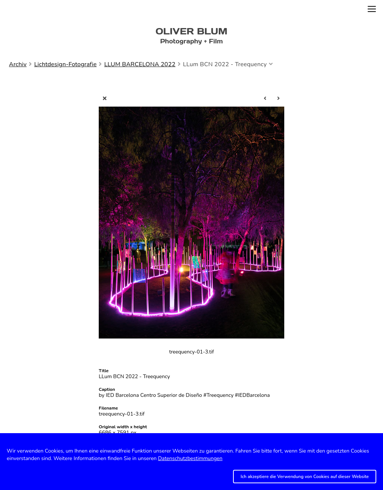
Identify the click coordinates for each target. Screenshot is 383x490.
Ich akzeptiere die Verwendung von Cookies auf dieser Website (304, 477)
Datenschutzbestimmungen (190, 458)
